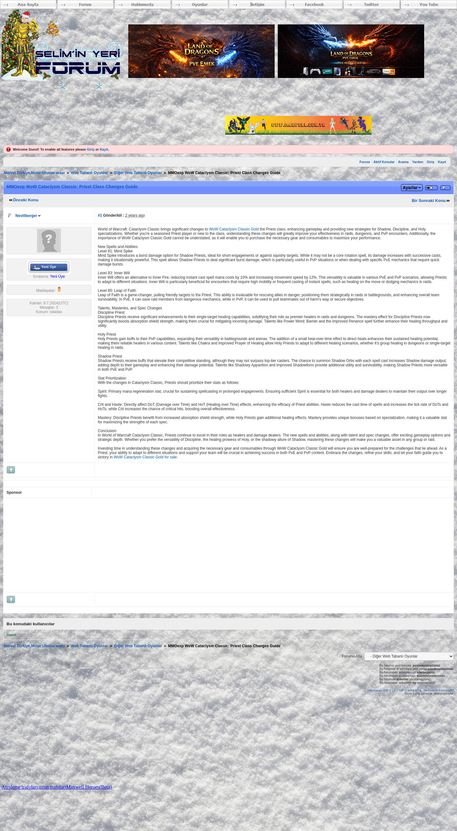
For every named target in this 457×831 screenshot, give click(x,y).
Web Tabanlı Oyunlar (89, 173)
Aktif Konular (384, 162)
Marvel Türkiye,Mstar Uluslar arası (34, 173)
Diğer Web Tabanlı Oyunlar (138, 173)
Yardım (417, 162)
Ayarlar (410, 187)
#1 (100, 215)
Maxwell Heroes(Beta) (89, 787)
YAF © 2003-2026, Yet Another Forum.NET (426, 690)
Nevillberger (26, 216)
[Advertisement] (160, 545)
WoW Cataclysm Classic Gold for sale (145, 457)
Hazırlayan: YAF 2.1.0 (382, 690)
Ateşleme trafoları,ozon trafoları (34, 787)
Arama (403, 162)
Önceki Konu (25, 200)
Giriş (91, 149)
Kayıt (104, 149)
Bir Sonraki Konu (429, 200)
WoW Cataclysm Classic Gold (234, 229)
